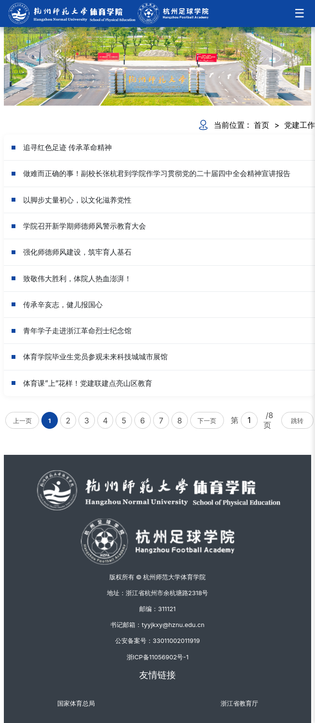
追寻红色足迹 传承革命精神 (67, 147)
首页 (261, 125)
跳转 (297, 420)
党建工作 (299, 125)
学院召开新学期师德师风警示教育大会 (84, 226)
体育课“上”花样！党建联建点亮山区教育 (87, 383)
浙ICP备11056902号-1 (158, 657)
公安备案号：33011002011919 (157, 640)
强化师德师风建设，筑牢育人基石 (77, 252)
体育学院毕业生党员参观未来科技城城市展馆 (95, 356)
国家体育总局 (76, 703)
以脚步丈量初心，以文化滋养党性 (77, 200)
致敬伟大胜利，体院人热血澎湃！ (77, 278)
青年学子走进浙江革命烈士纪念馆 (77, 330)
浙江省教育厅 (239, 703)
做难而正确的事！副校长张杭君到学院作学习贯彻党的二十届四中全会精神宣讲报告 (156, 173)
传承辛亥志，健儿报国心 (63, 304)
